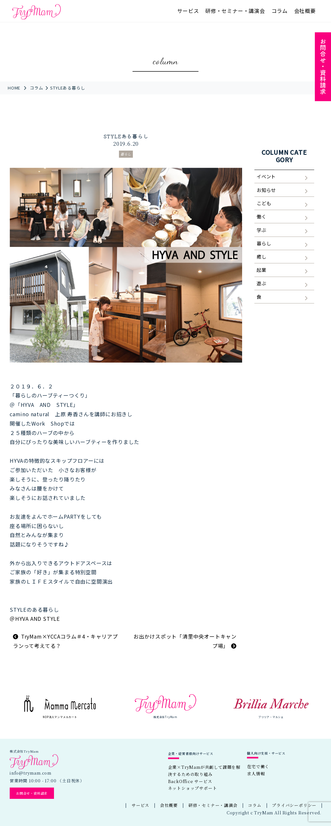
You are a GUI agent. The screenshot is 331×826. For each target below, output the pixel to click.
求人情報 (256, 773)
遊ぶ (261, 283)
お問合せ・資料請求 (32, 793)
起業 (261, 269)
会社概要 (305, 11)
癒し (261, 256)
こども (264, 203)
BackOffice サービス (190, 781)
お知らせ (266, 189)
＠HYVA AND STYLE (35, 618)
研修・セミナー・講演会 (235, 11)
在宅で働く (258, 766)
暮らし (126, 154)
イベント (266, 176)
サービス (188, 11)
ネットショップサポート (192, 788)
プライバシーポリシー (294, 805)
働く (261, 216)
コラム (280, 11)
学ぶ (261, 230)
